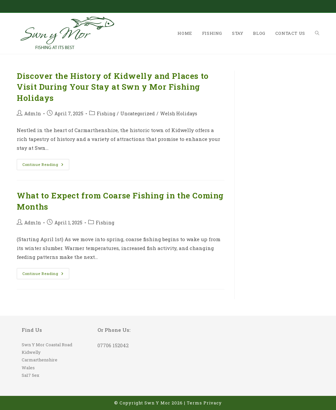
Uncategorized (137, 113)
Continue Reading (45, 165)
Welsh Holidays (178, 113)
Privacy (212, 403)
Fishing (106, 113)
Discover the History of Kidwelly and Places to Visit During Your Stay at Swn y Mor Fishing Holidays (113, 87)
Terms (194, 403)
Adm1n (32, 113)
